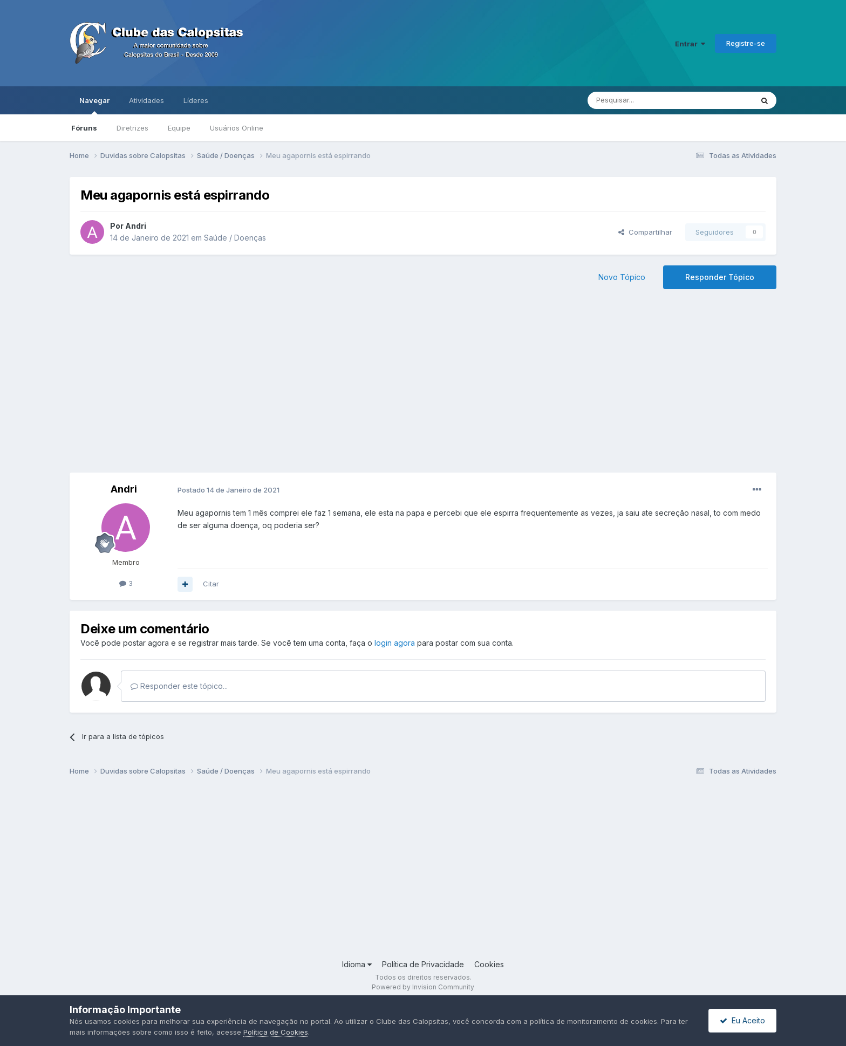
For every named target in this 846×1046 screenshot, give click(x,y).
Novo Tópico (621, 277)
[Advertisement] (423, 386)
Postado (228, 490)
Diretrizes (132, 128)
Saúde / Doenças (235, 237)
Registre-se (745, 43)
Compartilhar (645, 232)
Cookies (489, 964)
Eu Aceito (742, 1020)
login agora (394, 642)
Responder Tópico (719, 277)
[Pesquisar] (640, 100)
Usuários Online (236, 128)
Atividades (146, 100)
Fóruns (84, 128)
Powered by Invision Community (423, 987)
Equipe (179, 128)
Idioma (357, 964)
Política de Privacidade (423, 964)
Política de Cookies (275, 1032)
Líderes (195, 100)
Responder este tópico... (179, 686)
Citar (211, 583)
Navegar (94, 105)
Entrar (690, 43)
